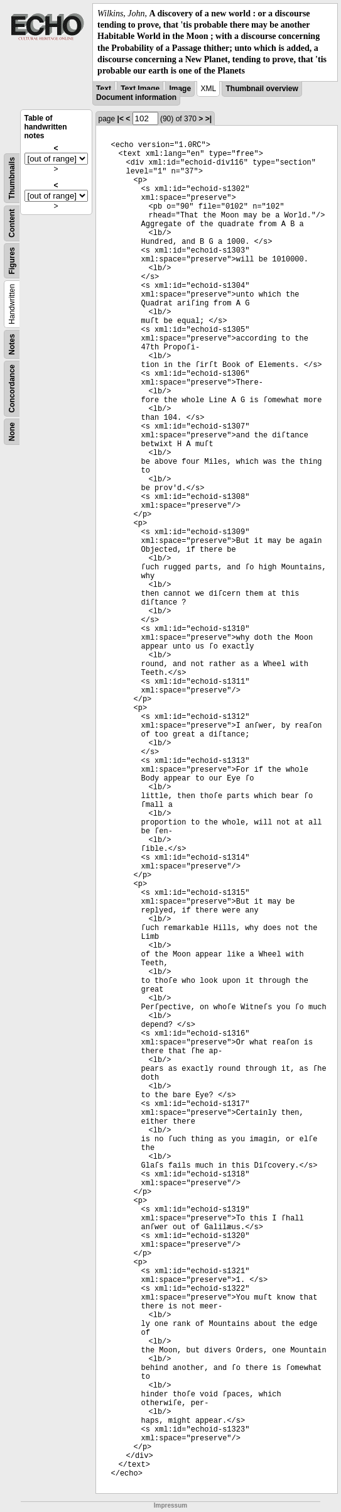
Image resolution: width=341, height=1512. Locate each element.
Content (12, 223)
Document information (136, 97)
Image (180, 88)
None (12, 431)
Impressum (170, 1505)
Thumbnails (12, 178)
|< (120, 118)
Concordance (12, 388)
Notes (12, 344)
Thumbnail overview (261, 88)
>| (208, 118)
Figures (12, 260)
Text (103, 88)
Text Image (140, 88)
